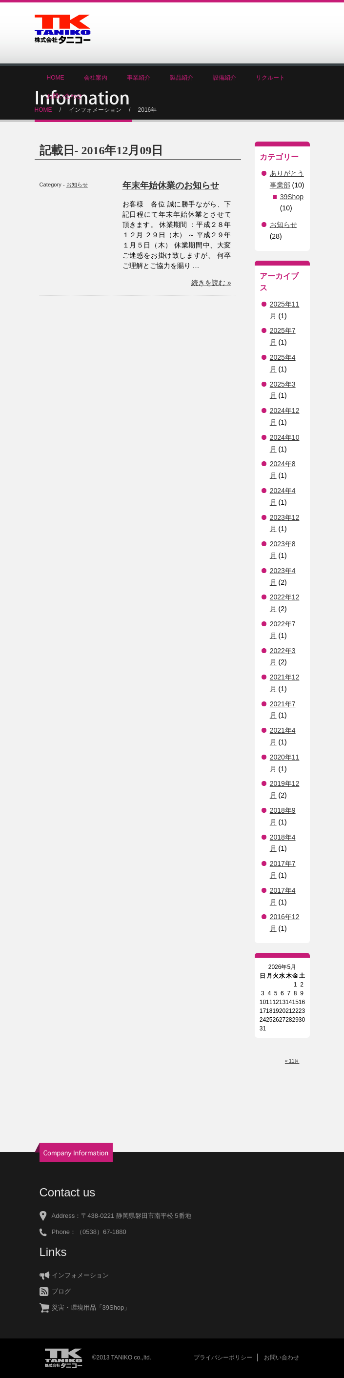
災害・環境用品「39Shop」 (91, 1307)
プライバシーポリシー (223, 1357)
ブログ (61, 1291)
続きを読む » (211, 283)
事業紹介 (138, 77)
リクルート (270, 77)
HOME (55, 77)
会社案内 (95, 77)
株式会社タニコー (63, 29)
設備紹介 (224, 77)
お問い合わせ (64, 96)
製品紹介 (181, 77)
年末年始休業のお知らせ (170, 185)
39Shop (292, 197)
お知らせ (77, 184)
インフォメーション (95, 109)
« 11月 (292, 1061)
